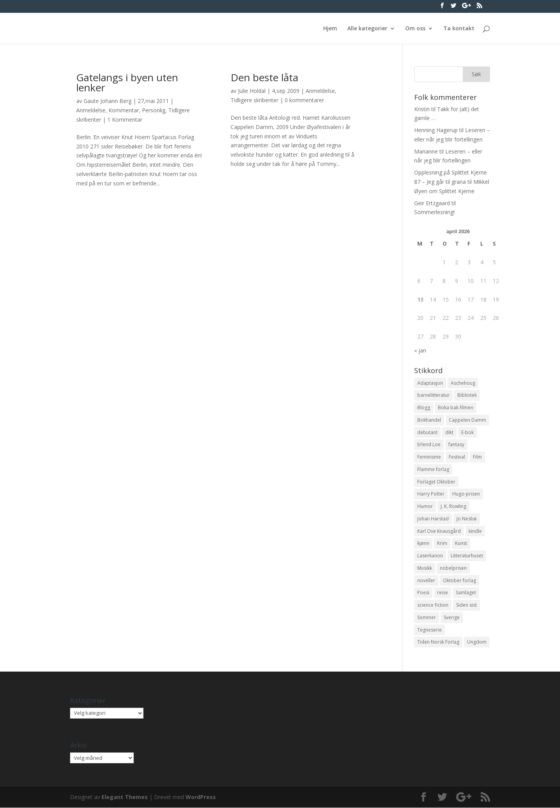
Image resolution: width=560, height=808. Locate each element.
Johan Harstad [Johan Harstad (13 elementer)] (433, 518)
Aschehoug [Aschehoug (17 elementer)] (463, 383)
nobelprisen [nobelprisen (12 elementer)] (453, 568)
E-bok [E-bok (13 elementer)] (467, 432)
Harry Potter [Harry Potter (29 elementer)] (430, 494)
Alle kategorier (367, 29)
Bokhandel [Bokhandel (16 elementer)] (429, 420)
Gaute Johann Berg (107, 101)
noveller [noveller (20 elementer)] (426, 580)
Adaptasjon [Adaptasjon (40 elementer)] (430, 383)
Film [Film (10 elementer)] (477, 457)
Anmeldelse (90, 110)
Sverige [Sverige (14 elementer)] (452, 617)
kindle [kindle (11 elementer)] (475, 531)
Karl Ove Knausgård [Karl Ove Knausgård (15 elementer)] (439, 531)
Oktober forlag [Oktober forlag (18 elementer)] (459, 580)
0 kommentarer (304, 100)
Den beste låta (264, 77)
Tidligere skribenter (254, 100)
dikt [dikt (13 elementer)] (449, 432)
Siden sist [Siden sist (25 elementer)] (466, 605)
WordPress (201, 797)
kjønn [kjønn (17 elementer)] (423, 543)
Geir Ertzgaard (432, 203)
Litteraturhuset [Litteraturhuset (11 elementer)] (467, 556)
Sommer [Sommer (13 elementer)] (426, 617)
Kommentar (123, 110)
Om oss (415, 29)
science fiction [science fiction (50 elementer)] (432, 605)
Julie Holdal (252, 90)
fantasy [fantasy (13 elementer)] (456, 445)
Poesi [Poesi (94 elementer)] (423, 593)
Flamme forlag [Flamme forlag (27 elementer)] (433, 469)
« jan (420, 350)
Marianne (426, 151)
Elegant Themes (125, 797)
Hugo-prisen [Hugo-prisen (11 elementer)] (466, 494)
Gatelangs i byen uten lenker (127, 82)
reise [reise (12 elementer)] (442, 593)
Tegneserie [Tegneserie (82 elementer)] (429, 630)
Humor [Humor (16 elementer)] (425, 506)
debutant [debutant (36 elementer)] (427, 432)
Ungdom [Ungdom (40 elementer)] (476, 642)
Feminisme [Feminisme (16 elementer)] (429, 457)
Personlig (153, 110)
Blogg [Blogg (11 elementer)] (423, 407)
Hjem (330, 29)
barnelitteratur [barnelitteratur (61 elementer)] (433, 395)
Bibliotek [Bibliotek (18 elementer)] (467, 395)
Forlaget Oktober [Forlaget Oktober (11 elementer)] (436, 481)
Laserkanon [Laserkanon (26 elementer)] (430, 556)
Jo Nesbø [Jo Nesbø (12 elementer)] (467, 518)
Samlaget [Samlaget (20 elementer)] (466, 593)
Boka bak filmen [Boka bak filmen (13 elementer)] (455, 407)
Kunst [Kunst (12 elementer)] (461, 543)
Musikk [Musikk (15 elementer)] (424, 568)
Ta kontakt (458, 29)
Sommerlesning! (434, 212)
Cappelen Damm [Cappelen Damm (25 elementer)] (467, 420)
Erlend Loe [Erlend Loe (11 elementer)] (429, 445)
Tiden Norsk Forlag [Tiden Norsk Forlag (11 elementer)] (438, 642)
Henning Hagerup (436, 130)
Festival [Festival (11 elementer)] (457, 457)
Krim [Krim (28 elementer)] (442, 543)
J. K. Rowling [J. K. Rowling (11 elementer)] (453, 506)
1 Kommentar (124, 119)
